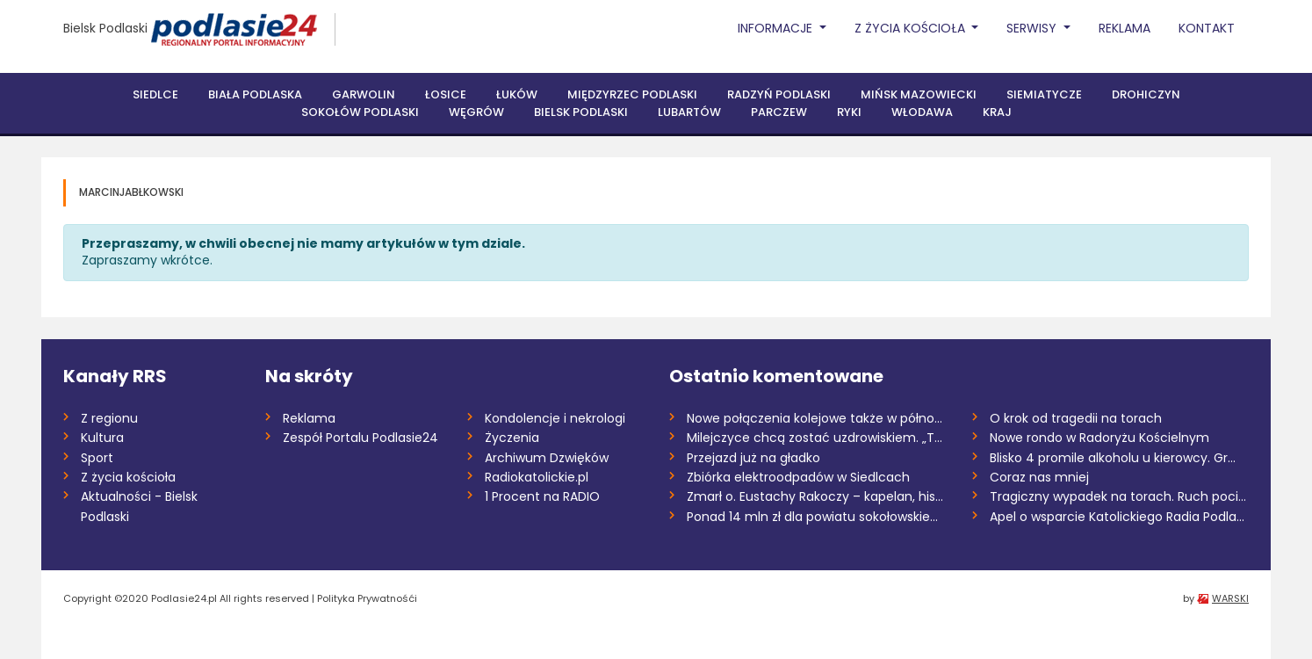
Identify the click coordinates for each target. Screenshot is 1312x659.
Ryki (849, 112)
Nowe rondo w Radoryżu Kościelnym (1099, 437)
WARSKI (1230, 598)
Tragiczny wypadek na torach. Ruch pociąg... (1119, 496)
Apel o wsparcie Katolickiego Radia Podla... (1117, 516)
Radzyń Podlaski (779, 94)
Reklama (1124, 28)
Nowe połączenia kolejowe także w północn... (816, 418)
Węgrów (476, 112)
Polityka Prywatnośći (367, 598)
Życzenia (512, 437)
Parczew (779, 112)
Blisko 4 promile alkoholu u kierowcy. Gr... (1113, 458)
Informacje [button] (777, 28)
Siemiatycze (1044, 94)
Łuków (516, 94)
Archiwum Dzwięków (547, 458)
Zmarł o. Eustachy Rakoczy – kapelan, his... (815, 496)
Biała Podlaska (255, 94)
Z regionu (109, 418)
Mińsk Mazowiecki (919, 94)
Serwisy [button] (1033, 28)
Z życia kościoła (128, 477)
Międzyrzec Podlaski (632, 94)
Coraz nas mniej (1039, 477)
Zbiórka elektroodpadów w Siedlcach (798, 477)
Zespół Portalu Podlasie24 (360, 437)
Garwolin (363, 94)
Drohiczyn (1146, 94)
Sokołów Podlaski (360, 112)
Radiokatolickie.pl (536, 477)
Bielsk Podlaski (105, 28)
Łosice (445, 94)
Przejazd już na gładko (753, 458)
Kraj (997, 112)
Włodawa (922, 112)
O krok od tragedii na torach (1076, 418)
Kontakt (1207, 28)
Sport (97, 458)
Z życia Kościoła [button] (911, 28)
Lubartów (689, 112)
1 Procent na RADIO (542, 496)
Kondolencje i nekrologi (555, 418)
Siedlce (155, 94)
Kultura (102, 437)
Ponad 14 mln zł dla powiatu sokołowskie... (812, 516)
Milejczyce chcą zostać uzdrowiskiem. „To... (816, 437)
